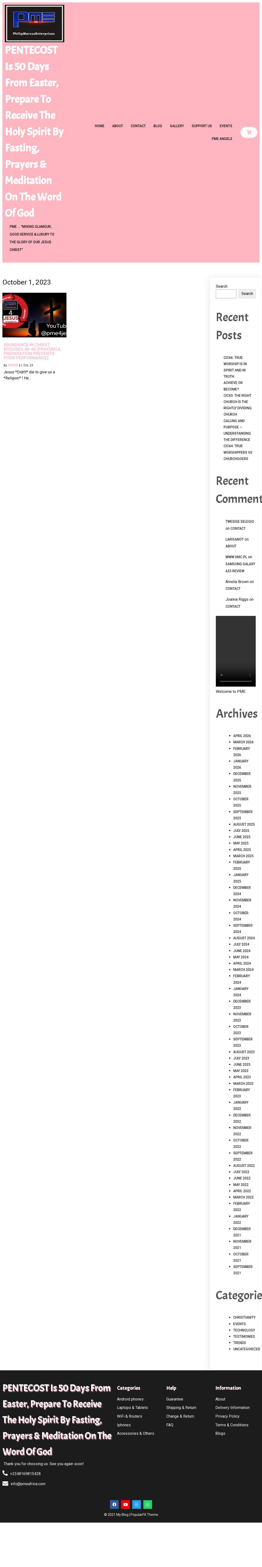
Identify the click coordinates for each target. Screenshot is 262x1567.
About (231, 546)
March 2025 (243, 856)
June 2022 (241, 1178)
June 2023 (241, 1064)
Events (239, 1324)
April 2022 (242, 1191)
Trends (239, 1343)
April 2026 (242, 736)
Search (221, 286)
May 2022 (240, 1185)
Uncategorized (246, 1349)
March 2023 (243, 1084)
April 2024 (242, 963)
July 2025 (241, 831)
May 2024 (240, 957)
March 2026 (243, 742)
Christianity (244, 1317)
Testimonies (244, 1336)
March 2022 (243, 1197)
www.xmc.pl (236, 557)
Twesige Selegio (240, 521)
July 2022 (241, 1172)
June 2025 (241, 837)
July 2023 (241, 1058)
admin (13, 365)
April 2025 (242, 850)
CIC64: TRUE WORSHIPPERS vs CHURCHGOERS (238, 452)
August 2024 (244, 938)
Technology (244, 1330)
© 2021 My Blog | (117, 1515)
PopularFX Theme (144, 1515)
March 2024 (243, 970)
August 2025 (244, 824)
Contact (238, 528)
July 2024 (241, 944)
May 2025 (240, 843)
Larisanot (235, 539)
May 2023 (240, 1071)
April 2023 (242, 1077)
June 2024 (241, 951)
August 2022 (244, 1166)
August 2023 (244, 1052)
